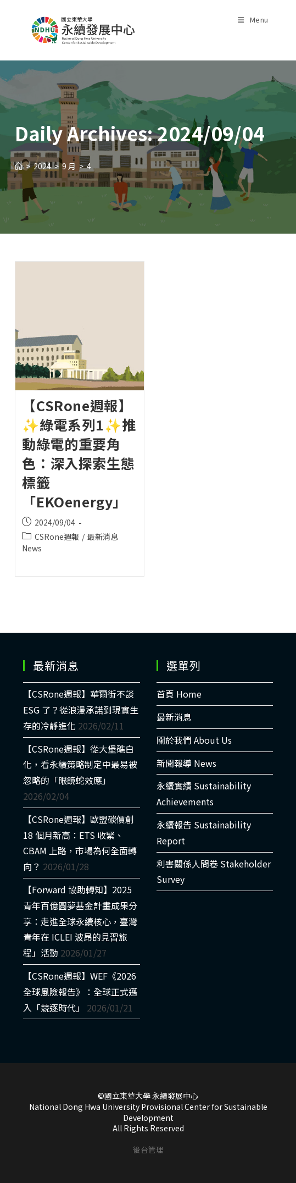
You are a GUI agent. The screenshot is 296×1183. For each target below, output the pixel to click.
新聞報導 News (186, 763)
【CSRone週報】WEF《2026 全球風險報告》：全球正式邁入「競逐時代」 (80, 991)
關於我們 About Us (194, 740)
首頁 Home (179, 693)
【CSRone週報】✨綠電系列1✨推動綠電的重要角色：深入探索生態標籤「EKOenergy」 (79, 453)
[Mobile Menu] (253, 17)
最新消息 (174, 716)
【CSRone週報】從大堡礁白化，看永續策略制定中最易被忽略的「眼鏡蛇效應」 (80, 764)
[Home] (19, 166)
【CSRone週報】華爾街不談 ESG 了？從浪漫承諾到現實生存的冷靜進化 (80, 709)
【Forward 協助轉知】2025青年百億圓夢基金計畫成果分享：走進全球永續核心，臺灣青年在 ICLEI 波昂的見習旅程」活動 (80, 921)
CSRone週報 (57, 536)
